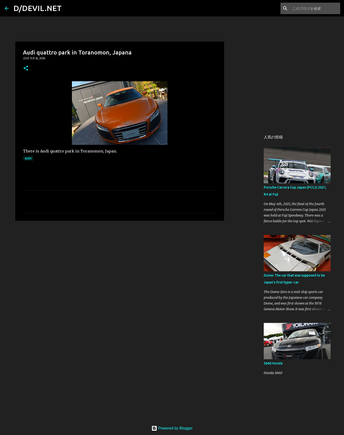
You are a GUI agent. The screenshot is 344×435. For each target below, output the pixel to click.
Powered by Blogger (172, 428)
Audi (28, 158)
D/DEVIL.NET (37, 8)
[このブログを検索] (315, 8)
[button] (26, 68)
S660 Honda (273, 363)
